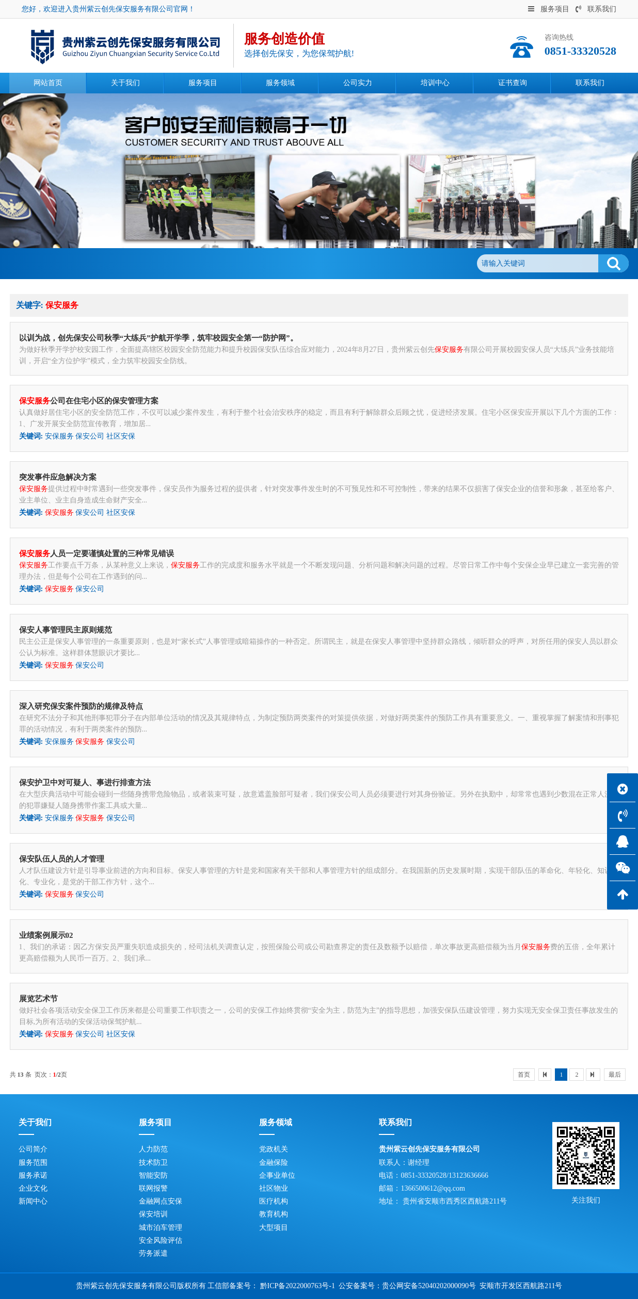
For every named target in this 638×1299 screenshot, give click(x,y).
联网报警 (153, 1188)
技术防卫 (153, 1162)
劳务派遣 (153, 1253)
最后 (615, 1074)
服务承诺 (33, 1175)
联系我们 (596, 9)
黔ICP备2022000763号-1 (297, 1286)
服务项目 (548, 9)
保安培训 (153, 1214)
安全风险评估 (160, 1240)
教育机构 (273, 1214)
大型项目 (273, 1227)
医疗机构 (273, 1201)
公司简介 (33, 1149)
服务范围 (33, 1162)
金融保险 (273, 1162)
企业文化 (33, 1188)
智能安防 (153, 1175)
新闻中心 (33, 1201)
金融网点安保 (160, 1201)
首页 (524, 1074)
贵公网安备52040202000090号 (429, 1286)
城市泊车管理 (160, 1227)
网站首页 (78, 263)
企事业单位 (277, 1175)
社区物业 (273, 1188)
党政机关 (273, 1149)
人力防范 (153, 1149)
